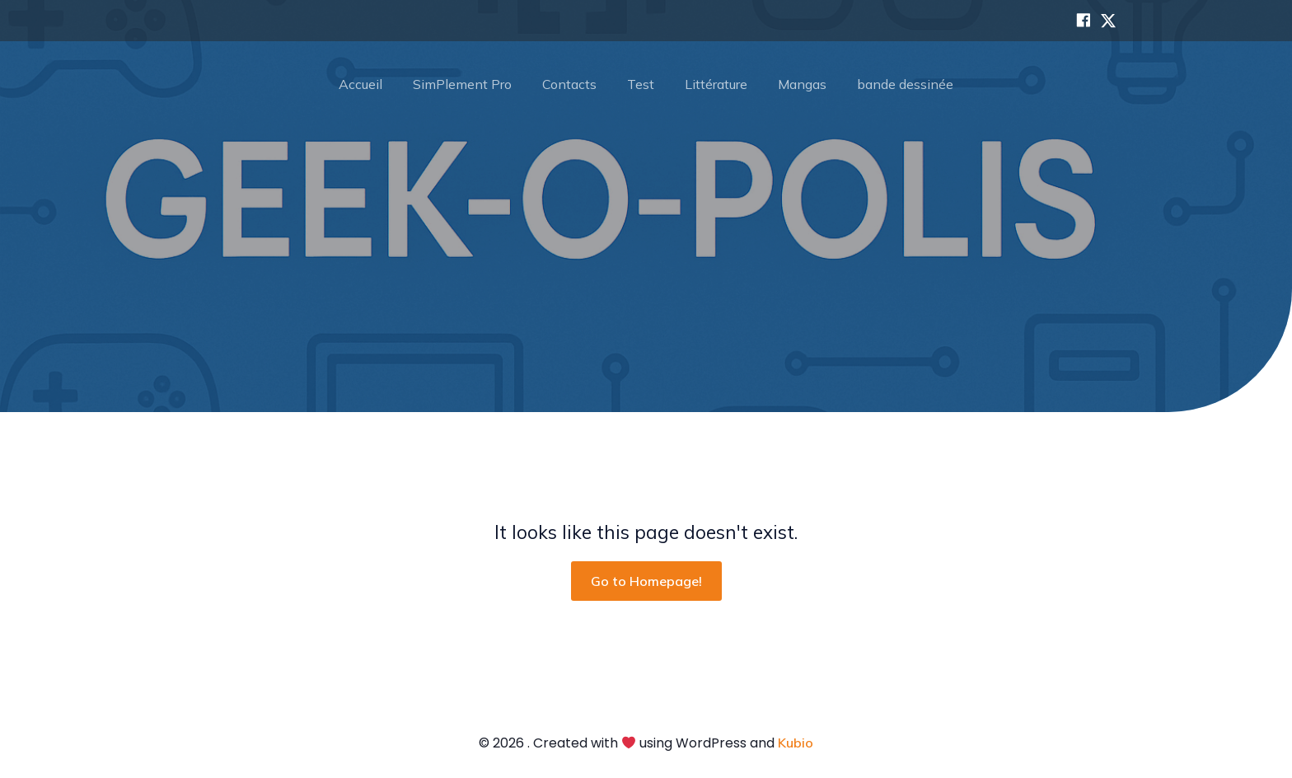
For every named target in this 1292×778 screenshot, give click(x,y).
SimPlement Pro (462, 84)
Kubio (795, 742)
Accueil (360, 84)
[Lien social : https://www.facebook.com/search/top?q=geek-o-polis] (1079, 20)
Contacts (569, 84)
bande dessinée (905, 84)
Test (640, 84)
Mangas (802, 84)
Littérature (716, 84)
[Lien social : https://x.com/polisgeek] (1104, 20)
